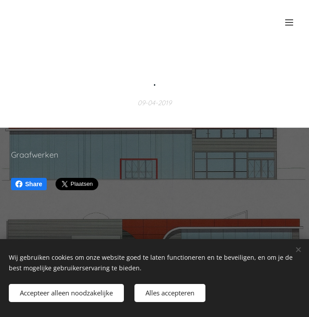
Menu (289, 22)
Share (28, 184)
